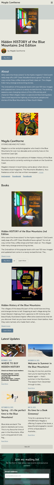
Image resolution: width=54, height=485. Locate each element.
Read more (5, 256)
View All (27, 447)
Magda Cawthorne (10, 2)
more (41, 172)
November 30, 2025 (33, 360)
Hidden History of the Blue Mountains (20, 305)
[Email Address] (27, 476)
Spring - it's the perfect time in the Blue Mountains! (13, 414)
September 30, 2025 (7, 407)
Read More (4, 384)
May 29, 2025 (32, 407)
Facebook (16, 176)
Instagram (5, 176)
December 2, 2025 (6, 360)
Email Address (11, 472)
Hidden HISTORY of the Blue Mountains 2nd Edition (23, 43)
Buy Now (7, 58)
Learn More (22, 261)
